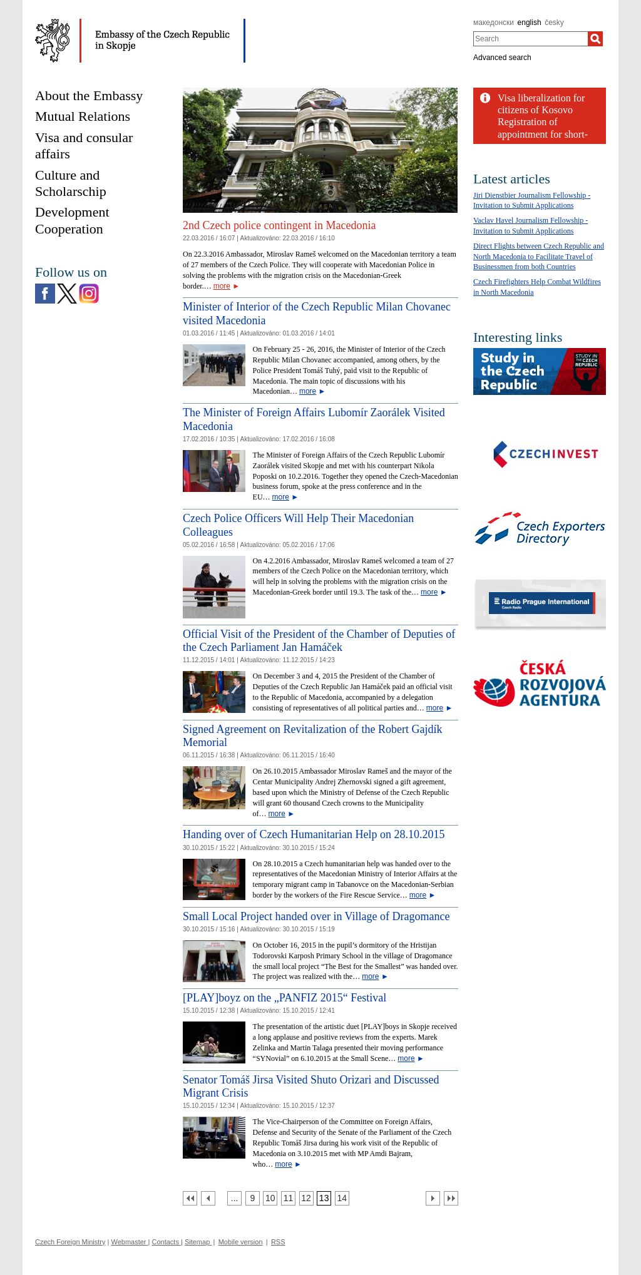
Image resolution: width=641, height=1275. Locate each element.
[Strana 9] (252, 1198)
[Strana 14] (342, 1198)
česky (554, 22)
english (529, 22)
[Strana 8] (234, 1198)
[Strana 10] (270, 1198)
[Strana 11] (288, 1198)
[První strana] (190, 1198)
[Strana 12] (306, 1198)
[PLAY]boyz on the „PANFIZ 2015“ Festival (284, 997)
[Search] (595, 38)
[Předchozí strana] (208, 1198)
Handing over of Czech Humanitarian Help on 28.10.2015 (313, 834)
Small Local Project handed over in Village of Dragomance (316, 916)
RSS (278, 1242)
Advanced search (502, 57)
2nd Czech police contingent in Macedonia (279, 225)
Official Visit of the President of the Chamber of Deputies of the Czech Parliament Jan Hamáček (319, 641)
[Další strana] (433, 1198)
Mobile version (240, 1242)
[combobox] (530, 38)
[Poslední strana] (451, 1198)
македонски (493, 22)
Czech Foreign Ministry (70, 1242)
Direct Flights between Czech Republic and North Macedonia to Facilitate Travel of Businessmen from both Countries (538, 257)
